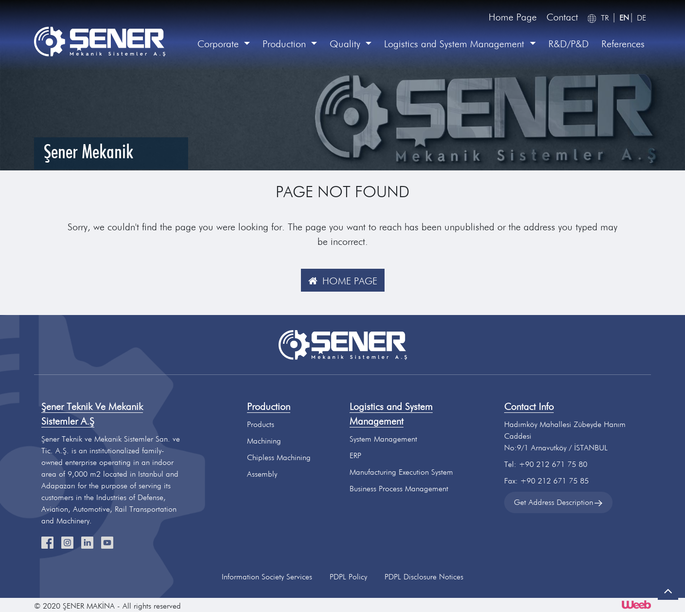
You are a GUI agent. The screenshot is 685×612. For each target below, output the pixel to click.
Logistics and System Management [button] (455, 44)
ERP (355, 455)
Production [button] (286, 44)
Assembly (262, 474)
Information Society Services (267, 576)
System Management (383, 439)
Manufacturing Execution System (401, 472)
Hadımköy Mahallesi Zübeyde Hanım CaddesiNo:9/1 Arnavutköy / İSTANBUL (565, 436)
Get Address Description (558, 502)
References (623, 44)
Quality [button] (346, 44)
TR (605, 17)
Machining (264, 440)
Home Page (513, 17)
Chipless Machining (279, 457)
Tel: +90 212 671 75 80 (545, 464)
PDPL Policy (348, 576)
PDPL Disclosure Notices (424, 576)
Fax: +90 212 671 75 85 (546, 480)
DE (641, 17)
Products (260, 424)
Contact (562, 17)
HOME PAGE (340, 281)
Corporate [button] (219, 44)
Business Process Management (399, 488)
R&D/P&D (568, 44)
